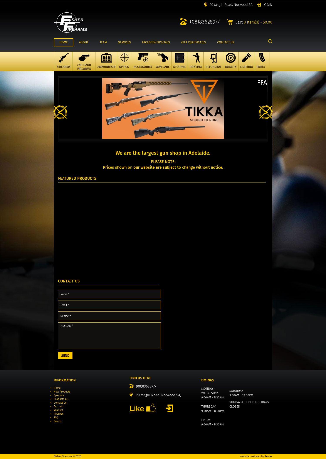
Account (58, 406)
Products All (61, 399)
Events (58, 421)
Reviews (59, 414)
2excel (268, 456)
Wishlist (58, 410)
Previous (60, 112)
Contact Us (60, 403)
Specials (59, 395)
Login (267, 4)
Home (57, 388)
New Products (62, 391)
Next (266, 112)
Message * (109, 335)
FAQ (56, 417)
